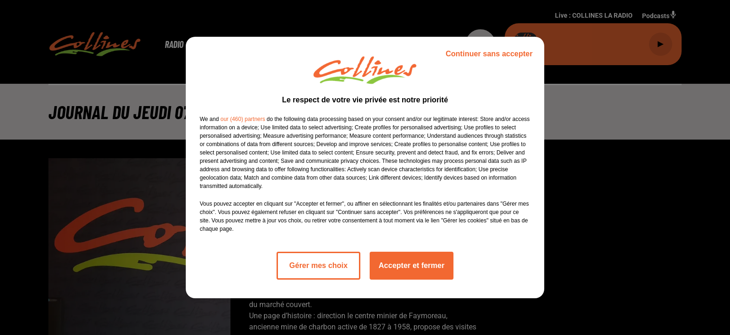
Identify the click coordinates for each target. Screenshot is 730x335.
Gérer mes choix (318, 265)
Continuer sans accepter (489, 54)
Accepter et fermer (411, 265)
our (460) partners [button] (242, 119)
